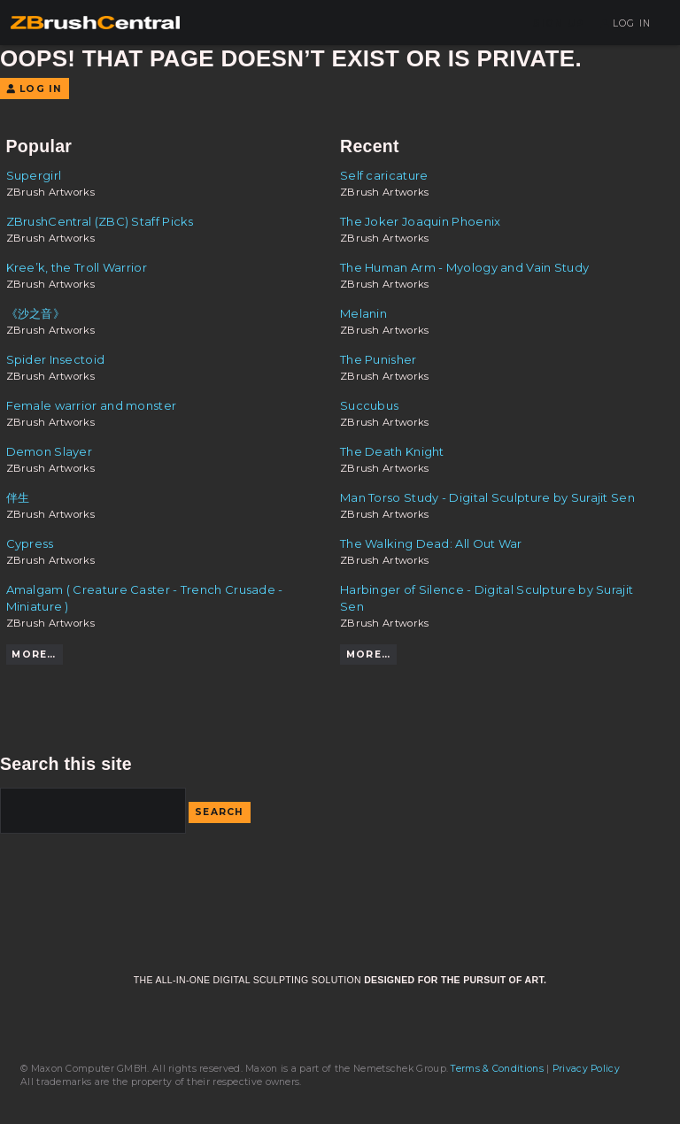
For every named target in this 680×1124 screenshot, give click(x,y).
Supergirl (34, 175)
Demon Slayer (49, 451)
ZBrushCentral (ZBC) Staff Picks (100, 221)
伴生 (18, 497)
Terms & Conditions (497, 1068)
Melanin (363, 313)
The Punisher (378, 359)
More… (34, 654)
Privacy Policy (586, 1068)
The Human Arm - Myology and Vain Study (464, 267)
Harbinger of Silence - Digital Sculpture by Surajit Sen (486, 597)
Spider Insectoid (55, 359)
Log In (625, 23)
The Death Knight (392, 451)
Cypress (30, 543)
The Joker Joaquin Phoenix (420, 221)
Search (219, 812)
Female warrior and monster (91, 405)
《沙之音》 (36, 313)
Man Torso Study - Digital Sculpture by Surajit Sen (487, 497)
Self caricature (384, 175)
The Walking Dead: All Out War (431, 543)
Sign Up (558, 23)
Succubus (369, 405)
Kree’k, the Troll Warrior (76, 267)
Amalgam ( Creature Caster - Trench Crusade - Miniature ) (144, 597)
